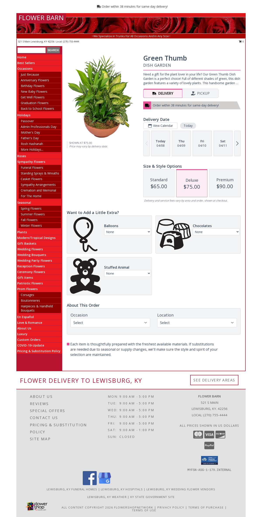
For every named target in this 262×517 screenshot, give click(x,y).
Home (21, 57)
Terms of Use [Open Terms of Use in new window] (144, 510)
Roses (21, 156)
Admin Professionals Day (38, 127)
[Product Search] (31, 50)
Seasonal (24, 202)
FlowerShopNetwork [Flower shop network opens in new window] (133, 507)
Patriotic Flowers (30, 283)
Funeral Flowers (32, 167)
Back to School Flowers (37, 108)
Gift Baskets (26, 243)
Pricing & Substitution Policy (38, 351)
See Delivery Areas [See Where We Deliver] (214, 380)
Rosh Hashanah (32, 144)
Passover (27, 121)
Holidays (23, 115)
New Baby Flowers (34, 91)
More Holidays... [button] (32, 149)
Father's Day (30, 138)
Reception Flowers (31, 266)
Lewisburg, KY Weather (107, 497)
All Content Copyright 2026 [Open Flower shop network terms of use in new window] (87, 507)
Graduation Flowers (34, 103)
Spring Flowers (31, 208)
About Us (24, 328)
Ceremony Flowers (31, 272)
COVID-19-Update (30, 345)
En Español (25, 317)
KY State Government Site (152, 497)
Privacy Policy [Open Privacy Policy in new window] (170, 507)
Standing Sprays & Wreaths (40, 173)
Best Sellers (26, 63)
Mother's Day (30, 132)
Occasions (25, 68)
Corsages (27, 295)
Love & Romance (29, 322)
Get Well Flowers (33, 97)
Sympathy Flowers (31, 162)
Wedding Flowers (30, 249)
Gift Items (25, 277)
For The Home (31, 196)
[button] (209, 460)
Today (188, 126)
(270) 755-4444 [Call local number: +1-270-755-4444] (71, 41)
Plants (22, 232)
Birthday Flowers (33, 86)
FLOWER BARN (41, 17)
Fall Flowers (29, 220)
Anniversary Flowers (35, 80)
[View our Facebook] (90, 484)
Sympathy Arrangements (38, 185)
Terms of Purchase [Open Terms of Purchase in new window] (206, 507)
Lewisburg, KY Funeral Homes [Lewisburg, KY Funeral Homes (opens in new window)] (72, 489)
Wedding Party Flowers (34, 260)
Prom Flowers (27, 289)
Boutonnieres (30, 300)
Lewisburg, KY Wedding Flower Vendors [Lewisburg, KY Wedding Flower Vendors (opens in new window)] (181, 489)
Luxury (22, 334)
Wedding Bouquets (31, 255)
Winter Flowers (31, 225)
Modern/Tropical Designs (36, 238)
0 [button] (241, 41)
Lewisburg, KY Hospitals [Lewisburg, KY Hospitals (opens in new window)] (122, 489)
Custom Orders (28, 340)
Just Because (30, 74)
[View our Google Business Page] (105, 484)
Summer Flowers (33, 214)
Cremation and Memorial (38, 190)
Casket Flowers (31, 179)
